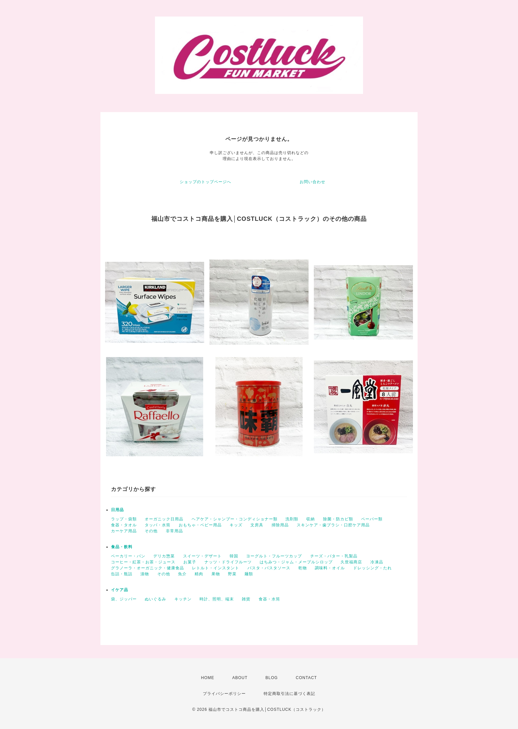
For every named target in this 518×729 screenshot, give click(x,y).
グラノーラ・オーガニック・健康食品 (147, 568)
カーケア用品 (124, 531)
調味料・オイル (330, 568)
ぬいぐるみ (155, 599)
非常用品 (174, 531)
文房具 (256, 525)
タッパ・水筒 (157, 525)
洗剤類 (291, 519)
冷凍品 (376, 562)
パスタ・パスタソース (268, 568)
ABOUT (239, 677)
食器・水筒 (269, 599)
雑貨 (246, 599)
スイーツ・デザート (202, 556)
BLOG (272, 677)
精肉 (199, 574)
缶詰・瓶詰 (121, 574)
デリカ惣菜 (164, 556)
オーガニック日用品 (164, 519)
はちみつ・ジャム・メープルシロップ (296, 562)
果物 (215, 574)
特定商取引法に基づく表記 (289, 693)
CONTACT (306, 677)
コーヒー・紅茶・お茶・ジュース (143, 562)
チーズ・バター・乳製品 (333, 556)
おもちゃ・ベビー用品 (200, 525)
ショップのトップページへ (205, 182)
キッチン (183, 599)
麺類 (248, 574)
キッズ (236, 525)
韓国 (234, 556)
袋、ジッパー (124, 599)
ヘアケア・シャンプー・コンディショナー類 (235, 519)
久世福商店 (351, 562)
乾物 (302, 568)
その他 (151, 531)
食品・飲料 (121, 547)
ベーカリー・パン (128, 556)
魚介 (182, 574)
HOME (207, 677)
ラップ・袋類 (124, 519)
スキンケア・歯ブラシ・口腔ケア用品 (333, 525)
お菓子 (189, 562)
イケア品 (119, 589)
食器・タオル (124, 525)
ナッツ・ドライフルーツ (228, 562)
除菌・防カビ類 (338, 519)
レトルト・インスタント (215, 568)
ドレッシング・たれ (372, 568)
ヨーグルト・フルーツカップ (274, 556)
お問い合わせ (312, 182)
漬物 (144, 574)
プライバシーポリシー (224, 693)
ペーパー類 (372, 519)
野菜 (232, 574)
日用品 (117, 509)
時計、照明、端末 (217, 599)
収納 (310, 519)
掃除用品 (280, 525)
